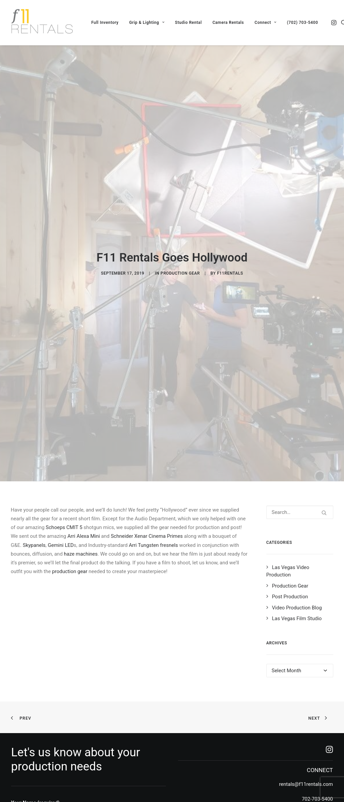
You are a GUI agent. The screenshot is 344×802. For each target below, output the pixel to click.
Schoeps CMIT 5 (64, 432)
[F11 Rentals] (43, 22)
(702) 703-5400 (302, 22)
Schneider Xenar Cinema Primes (147, 441)
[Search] (300, 417)
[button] (334, 22)
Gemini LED (61, 450)
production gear (69, 477)
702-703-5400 (317, 704)
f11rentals (230, 226)
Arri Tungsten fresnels (153, 450)
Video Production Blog (297, 513)
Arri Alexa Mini (84, 441)
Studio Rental (188, 22)
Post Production (290, 502)
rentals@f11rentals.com (306, 689)
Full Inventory (105, 22)
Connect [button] (265, 22)
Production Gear (180, 226)
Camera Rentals (228, 22)
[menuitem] (105, 22)
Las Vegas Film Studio (297, 524)
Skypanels (34, 450)
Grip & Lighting (146, 22)
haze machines (80, 459)
